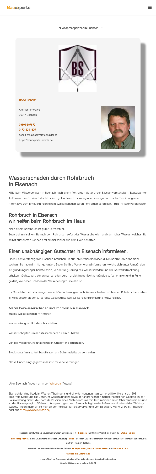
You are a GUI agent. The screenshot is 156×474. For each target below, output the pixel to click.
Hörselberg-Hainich (20, 439)
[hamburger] (150, 7)
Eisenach (82, 433)
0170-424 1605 (27, 129)
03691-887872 (27, 124)
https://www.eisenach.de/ (35, 410)
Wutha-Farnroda (128, 433)
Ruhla (71, 439)
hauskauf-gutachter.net (97, 448)
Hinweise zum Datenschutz (78, 454)
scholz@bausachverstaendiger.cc (38, 134)
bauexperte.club (120, 448)
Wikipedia (56, 383)
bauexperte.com (79, 448)
